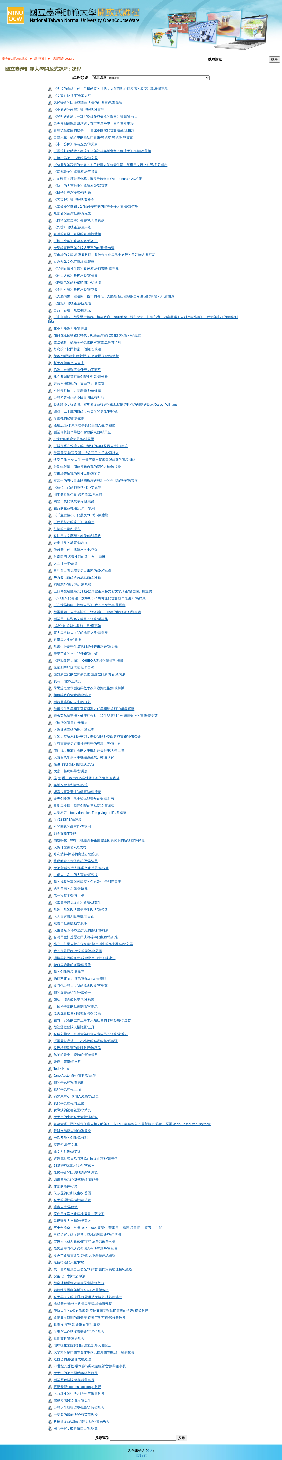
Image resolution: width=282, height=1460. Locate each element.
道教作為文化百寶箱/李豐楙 (74, 262)
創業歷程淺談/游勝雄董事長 (74, 1380)
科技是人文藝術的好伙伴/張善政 (77, 536)
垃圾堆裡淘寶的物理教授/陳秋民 (77, 1048)
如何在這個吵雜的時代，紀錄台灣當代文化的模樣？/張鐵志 (97, 335)
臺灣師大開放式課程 (14, 58)
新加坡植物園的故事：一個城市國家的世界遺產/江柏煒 (94, 130)
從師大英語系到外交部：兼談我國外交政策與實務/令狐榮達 (97, 736)
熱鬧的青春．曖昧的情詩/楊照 (76, 1055)
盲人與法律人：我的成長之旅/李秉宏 (81, 633)
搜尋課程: (216, 59)
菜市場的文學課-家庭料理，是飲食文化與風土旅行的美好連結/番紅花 (105, 255)
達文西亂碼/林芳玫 (67, 1152)
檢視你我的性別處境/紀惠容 (74, 764)
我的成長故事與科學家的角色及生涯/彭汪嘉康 (87, 882)
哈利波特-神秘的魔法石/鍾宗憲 (76, 854)
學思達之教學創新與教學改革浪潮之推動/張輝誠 (89, 688)
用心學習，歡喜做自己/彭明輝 (76, 1428)
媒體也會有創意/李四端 (71, 785)
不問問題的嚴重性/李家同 (72, 826)
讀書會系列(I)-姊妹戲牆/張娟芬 (76, 1179)
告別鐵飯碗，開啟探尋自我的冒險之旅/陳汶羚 (87, 467)
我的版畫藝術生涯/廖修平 (72, 992)
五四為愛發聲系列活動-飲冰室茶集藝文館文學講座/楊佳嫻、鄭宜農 (103, 591)
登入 (150, 1450)
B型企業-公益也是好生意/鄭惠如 (77, 626)
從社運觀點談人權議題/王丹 (74, 1027)
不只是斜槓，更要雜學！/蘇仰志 (77, 391)
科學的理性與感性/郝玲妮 (72, 1200)
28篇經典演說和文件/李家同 (74, 1165)
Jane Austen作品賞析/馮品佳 (75, 1075)
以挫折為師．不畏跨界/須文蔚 (76, 158)
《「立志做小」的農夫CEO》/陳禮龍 (81, 515)
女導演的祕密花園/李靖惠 (72, 1110)
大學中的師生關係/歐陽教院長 (76, 1373)
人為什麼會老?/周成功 (70, 847)
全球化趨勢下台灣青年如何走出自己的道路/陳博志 (91, 1034)
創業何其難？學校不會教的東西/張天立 (82, 432)
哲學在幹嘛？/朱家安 (69, 363)
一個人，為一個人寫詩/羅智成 (76, 875)
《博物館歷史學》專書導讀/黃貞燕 (79, 220)
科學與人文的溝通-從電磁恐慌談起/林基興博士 (88, 1297)
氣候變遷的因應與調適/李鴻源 (76, 1172)
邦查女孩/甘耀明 (66, 833)
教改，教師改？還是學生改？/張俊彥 (81, 909)
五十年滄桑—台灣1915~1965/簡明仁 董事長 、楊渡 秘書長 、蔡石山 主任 (108, 1228)
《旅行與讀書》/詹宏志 (71, 723)
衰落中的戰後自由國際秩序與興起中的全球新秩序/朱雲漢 (96, 480)
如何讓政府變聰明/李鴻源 (72, 695)
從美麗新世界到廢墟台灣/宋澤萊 (77, 1013)
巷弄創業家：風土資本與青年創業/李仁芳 (84, 799)
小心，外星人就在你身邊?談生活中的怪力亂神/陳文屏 (93, 944)
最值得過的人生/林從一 (71, 1262)
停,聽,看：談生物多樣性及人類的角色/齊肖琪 (87, 778)
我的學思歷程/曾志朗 (69, 1082)
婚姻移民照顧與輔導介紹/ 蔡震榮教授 (81, 1290)
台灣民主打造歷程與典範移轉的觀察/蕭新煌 (86, 937)
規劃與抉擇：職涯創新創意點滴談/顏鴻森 (84, 806)
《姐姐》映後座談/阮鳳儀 (72, 303)
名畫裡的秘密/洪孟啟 (69, 418)
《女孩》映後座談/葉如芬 (72, 96)
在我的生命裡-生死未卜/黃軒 (75, 508)
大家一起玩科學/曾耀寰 (71, 771)
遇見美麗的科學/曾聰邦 (71, 889)
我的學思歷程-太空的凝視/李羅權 (78, 951)
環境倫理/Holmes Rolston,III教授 (77, 1387)
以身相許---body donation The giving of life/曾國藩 (90, 813)
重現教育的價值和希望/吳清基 (76, 861)
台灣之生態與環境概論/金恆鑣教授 (79, 1408)
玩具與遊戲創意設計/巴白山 (74, 916)
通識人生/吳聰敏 (66, 1207)
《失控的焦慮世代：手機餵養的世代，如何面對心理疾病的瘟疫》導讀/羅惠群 (111, 89)
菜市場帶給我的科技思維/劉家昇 (77, 474)
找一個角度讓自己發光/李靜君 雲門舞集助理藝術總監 (93, 1269)
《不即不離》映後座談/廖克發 (76, 289)
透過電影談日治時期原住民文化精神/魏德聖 (86, 1158)
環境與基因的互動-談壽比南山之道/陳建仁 (85, 958)
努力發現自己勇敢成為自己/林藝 (77, 577)
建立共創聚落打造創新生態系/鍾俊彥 (81, 377)
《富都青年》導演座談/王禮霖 (76, 172)
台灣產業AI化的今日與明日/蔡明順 (79, 397)
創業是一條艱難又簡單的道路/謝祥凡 (81, 619)
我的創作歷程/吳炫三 (69, 972)
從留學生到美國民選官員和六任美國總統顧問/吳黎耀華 (94, 709)
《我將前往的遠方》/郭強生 (74, 522)
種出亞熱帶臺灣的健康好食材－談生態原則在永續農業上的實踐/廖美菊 (106, 716)
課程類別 (40, 58)
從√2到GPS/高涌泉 (68, 819)
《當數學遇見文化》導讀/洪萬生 (77, 902)
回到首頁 (141, 1455)
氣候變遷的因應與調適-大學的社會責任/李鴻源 (88, 103)
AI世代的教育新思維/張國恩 (73, 439)
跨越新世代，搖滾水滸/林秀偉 (76, 550)
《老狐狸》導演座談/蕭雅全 (74, 199)
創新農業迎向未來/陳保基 (72, 702)
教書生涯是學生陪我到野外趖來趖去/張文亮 (86, 647)
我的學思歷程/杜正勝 (69, 1103)
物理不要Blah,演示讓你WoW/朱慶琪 (80, 979)
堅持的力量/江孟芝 (67, 529)
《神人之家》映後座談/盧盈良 (76, 275)
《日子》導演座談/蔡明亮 (72, 192)
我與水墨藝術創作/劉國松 (72, 1131)
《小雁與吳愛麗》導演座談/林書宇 (79, 109)
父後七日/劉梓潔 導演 (69, 1276)
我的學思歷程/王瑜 (67, 1089)
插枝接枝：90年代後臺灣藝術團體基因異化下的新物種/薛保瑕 (99, 840)
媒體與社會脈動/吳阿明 (71, 923)
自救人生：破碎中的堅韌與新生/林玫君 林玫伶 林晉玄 (93, 137)
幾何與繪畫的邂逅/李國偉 (72, 965)
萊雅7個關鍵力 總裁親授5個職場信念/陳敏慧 (86, 356)
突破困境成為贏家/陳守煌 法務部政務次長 (84, 1241)
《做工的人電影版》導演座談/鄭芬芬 (81, 186)
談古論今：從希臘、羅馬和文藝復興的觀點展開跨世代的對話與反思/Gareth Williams (116, 404)
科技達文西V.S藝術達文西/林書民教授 (81, 1421)
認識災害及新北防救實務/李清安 (77, 792)
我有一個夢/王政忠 (67, 681)
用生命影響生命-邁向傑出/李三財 (78, 494)
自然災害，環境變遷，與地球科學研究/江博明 (87, 1235)
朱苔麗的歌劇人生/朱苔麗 (72, 1193)
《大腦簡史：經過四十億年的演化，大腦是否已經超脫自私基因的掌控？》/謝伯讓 (114, 296)
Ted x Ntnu (61, 1069)
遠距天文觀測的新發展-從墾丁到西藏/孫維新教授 (90, 1318)
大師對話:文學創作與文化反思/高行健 (81, 868)
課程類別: (81, 77)
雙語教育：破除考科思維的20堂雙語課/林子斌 (88, 342)
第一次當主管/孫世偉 (69, 896)
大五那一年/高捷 (66, 564)
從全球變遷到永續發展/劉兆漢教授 (79, 1283)
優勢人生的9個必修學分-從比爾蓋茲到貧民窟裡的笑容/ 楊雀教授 (101, 1311)
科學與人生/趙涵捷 (67, 640)
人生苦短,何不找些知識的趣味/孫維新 (81, 930)
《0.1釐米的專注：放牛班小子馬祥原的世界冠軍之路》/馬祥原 (100, 598)
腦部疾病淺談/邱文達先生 (72, 1401)
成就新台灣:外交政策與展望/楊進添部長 (83, 1304)
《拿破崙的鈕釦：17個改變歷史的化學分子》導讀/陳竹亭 (96, 206)
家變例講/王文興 (66, 1145)
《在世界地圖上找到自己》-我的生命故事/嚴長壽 (90, 605)
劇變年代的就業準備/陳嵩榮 (74, 501)
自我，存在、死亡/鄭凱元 (72, 310)
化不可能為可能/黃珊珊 (71, 328)
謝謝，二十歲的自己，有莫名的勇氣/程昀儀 (86, 411)
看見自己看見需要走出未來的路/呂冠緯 (82, 570)
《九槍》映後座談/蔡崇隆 (72, 227)
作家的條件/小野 (66, 1186)
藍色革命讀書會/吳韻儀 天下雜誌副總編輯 (84, 1255)
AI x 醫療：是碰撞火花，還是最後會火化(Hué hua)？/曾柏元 (97, 179)
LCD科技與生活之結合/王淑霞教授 (79, 1394)
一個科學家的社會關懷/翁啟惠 (76, 1006)
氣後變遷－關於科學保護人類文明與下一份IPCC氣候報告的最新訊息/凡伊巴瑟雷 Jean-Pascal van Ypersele (132, 1124)
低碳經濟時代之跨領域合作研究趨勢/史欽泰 (86, 1248)
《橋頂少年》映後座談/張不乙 (76, 241)
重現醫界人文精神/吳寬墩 (72, 1221)
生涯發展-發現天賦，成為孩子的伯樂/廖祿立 (86, 453)
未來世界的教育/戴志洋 (71, 543)
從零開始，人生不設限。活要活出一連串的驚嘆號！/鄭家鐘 (97, 612)
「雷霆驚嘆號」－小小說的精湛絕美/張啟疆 (86, 1041)
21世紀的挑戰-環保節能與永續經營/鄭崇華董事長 (90, 1366)
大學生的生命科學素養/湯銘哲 (76, 1117)
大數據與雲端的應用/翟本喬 (74, 730)
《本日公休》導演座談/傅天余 (76, 144)
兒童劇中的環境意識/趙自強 (74, 667)
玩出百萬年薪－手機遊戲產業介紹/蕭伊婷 (84, 757)
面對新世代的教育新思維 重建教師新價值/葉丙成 (89, 674)
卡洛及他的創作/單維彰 (71, 1138)
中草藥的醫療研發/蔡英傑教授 (76, 1414)
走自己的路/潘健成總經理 (72, 1359)
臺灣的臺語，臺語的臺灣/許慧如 (77, 234)
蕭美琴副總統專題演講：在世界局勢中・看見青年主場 (94, 123)
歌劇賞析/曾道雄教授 (69, 1338)
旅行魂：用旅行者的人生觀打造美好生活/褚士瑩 (89, 750)
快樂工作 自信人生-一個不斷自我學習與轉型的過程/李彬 (95, 460)
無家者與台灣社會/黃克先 (72, 213)
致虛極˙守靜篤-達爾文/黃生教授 (77, 1325)
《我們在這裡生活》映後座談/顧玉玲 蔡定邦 (86, 269)
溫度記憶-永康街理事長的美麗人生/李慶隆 (85, 425)
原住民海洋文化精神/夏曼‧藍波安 (79, 1214)
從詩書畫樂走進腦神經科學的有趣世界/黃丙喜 (87, 743)
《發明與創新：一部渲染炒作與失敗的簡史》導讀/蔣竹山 (96, 116)
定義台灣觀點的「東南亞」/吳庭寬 (79, 384)
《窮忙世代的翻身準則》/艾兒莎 (77, 487)
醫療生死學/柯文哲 (67, 1062)
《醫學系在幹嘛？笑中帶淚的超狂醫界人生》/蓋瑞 (91, 446)
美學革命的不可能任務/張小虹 (76, 653)
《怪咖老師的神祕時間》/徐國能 (77, 282)
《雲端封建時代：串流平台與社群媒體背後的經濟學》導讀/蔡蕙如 (102, 151)
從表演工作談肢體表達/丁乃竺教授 (79, 1331)
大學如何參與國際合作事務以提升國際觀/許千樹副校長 (94, 1352)
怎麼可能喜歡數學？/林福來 (74, 999)
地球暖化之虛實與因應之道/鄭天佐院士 (82, 1345)
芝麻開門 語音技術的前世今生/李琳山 (81, 557)
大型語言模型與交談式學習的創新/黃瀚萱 (84, 248)
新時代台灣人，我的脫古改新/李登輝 (81, 986)
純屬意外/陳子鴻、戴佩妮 (72, 584)
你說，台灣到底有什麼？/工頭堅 (77, 370)
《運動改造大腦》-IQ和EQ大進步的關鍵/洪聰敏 (89, 660)
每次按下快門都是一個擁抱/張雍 (77, 349)
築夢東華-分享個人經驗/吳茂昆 (76, 1096)
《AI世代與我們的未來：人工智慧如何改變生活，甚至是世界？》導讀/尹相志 (111, 165)
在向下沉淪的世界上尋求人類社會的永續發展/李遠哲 (92, 1020)
